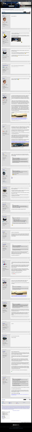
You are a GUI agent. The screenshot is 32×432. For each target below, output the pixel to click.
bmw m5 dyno (5, 406)
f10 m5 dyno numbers (27, 406)
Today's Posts (27, 7)
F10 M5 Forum (9, 9)
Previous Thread (14, 410)
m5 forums (21, 408)
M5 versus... (12, 9)
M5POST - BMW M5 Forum (4, 9)
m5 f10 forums (5, 408)
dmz (3, 153)
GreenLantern (5, 335)
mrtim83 (4, 351)
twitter (3, 402)
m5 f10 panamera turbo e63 (15, 408)
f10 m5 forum (6, 407)
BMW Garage (20, 7)
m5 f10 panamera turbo (9, 408)
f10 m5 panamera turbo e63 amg (22, 407)
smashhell (4, 377)
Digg (17, 402)
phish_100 (4, 204)
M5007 (4, 32)
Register (25, 7)
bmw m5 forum (10, 406)
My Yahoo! (18, 403)
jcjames (4, 323)
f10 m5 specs (27, 407)
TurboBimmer (5, 187)
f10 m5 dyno (19, 406)
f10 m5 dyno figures (22, 406)
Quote (28, 46)
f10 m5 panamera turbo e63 (16, 407)
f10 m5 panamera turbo (10, 407)
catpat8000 (4, 244)
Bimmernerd (5, 216)
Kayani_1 (4, 95)
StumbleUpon (4, 403)
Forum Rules (3, 418)
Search (30, 7)
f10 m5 (16, 406)
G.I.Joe (4, 126)
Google (24, 402)
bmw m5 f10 (8, 406)
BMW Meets (22, 7)
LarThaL (4, 261)
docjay (4, 169)
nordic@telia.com (5, 65)
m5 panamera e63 (24, 408)
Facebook (11, 402)
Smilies (2, 416)
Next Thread (18, 410)
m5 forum (19, 408)
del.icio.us (11, 403)
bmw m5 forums (14, 406)
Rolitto (4, 15)
